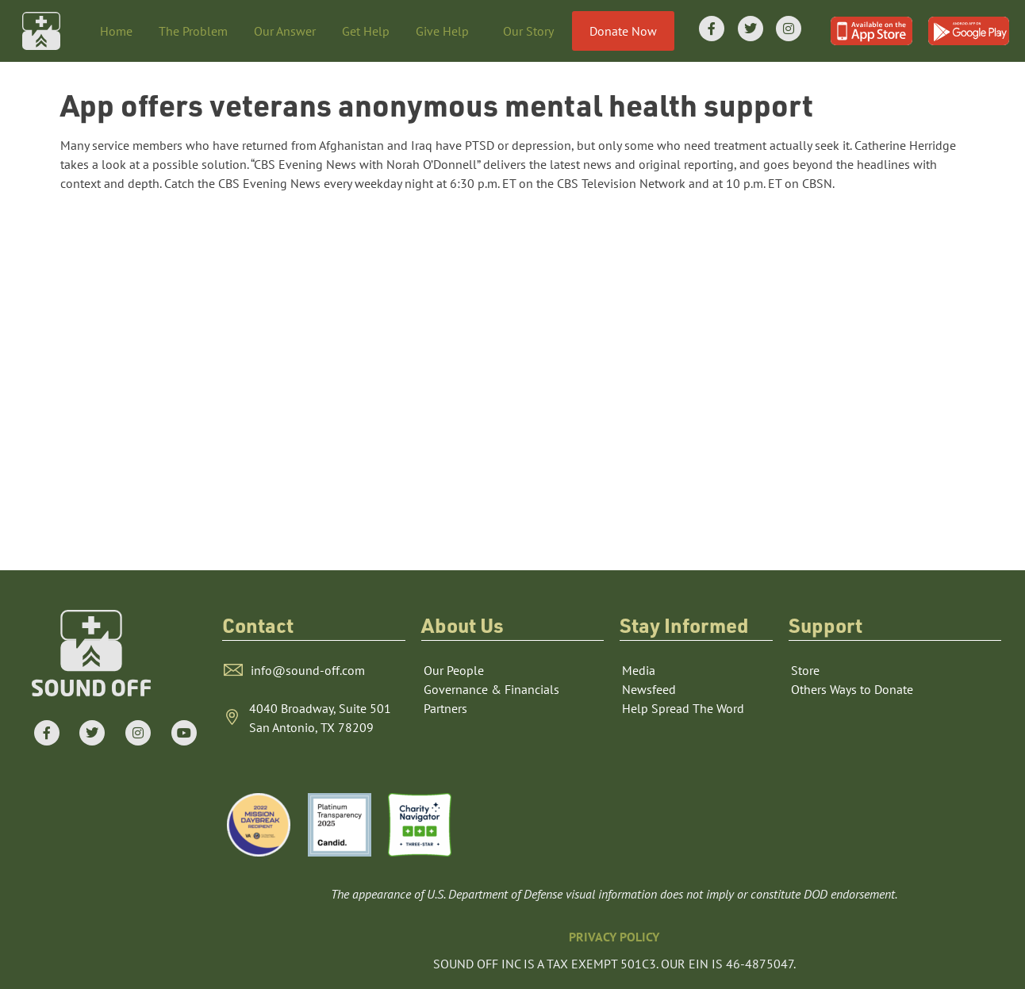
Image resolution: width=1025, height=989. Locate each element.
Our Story (532, 31)
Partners (445, 708)
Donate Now (623, 31)
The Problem (193, 31)
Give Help (446, 31)
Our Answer (285, 31)
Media (638, 670)
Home (116, 31)
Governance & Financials (491, 689)
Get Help (366, 31)
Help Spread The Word (683, 708)
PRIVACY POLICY (614, 937)
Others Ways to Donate (852, 689)
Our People (454, 670)
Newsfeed (649, 689)
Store (805, 670)
